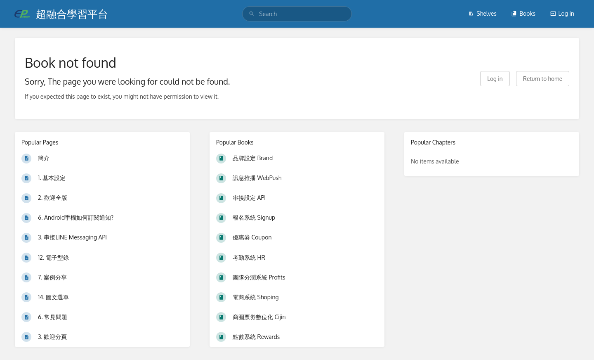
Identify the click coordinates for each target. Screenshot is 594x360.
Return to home (542, 78)
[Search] (252, 13)
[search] (297, 13)
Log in (562, 13)
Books (523, 13)
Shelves (482, 13)
